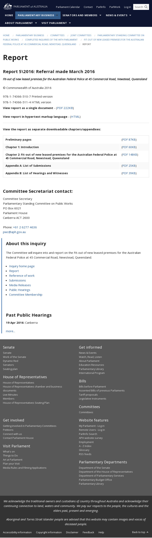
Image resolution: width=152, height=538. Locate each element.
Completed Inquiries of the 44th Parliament (51, 40)
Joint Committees (81, 35)
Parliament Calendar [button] (68, 7)
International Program (92, 373)
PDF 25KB (129, 166)
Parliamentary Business (36, 15)
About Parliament (19, 23)
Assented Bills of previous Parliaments (102, 391)
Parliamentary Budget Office (95, 480)
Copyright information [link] (49, 532)
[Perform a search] (146, 7)
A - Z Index (85, 446)
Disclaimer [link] (72, 532)
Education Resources (91, 365)
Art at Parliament (12, 460)
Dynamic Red (10, 361)
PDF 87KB (129, 140)
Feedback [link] (88, 532)
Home (9, 15)
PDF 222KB (65, 108)
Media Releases (20, 285)
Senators (8, 365)
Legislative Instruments (92, 399)
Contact (88, 7)
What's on (9, 452)
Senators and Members (80, 15)
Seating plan (10, 369)
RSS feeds (85, 454)
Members (8, 399)
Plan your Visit (11, 464)
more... (10, 331)
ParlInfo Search (88, 434)
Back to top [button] (140, 532)
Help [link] (101, 532)
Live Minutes (10, 395)
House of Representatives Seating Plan (26, 403)
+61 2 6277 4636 (25, 227)
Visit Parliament (54, 23)
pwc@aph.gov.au (14, 232)
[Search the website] (141, 7)
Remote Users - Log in (92, 430)
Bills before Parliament (92, 387)
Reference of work (21, 276)
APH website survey (91, 438)
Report (14, 271)
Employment (86, 442)
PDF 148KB (129, 155)
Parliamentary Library (91, 369)
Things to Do (10, 456)
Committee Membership (25, 295)
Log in (127, 7)
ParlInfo (101, 7)
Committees (57, 35)
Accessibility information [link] (17, 532)
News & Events (116, 15)
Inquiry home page (22, 266)
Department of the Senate (94, 468)
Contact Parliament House (18, 438)
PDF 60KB (129, 147)
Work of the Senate (14, 357)
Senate (7, 353)
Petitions (8, 430)
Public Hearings (19, 290)
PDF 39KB (129, 173)
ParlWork (114, 7)
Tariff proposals (88, 395)
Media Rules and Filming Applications (25, 468)
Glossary (84, 450)
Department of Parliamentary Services (101, 476)
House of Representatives (18, 383)
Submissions (17, 281)
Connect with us (12, 434)
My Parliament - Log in (91, 426)
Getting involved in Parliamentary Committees (29, 426)
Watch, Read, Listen (90, 357)
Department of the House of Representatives (106, 472)
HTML (75, 117)
